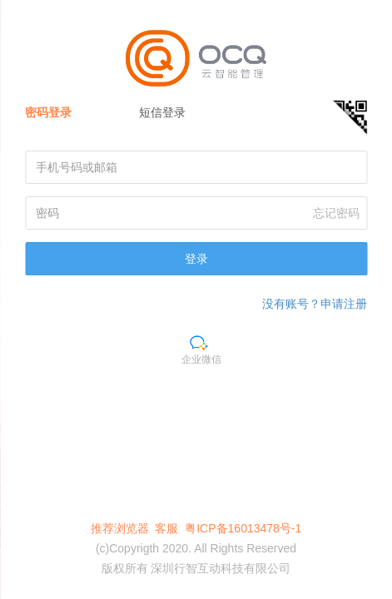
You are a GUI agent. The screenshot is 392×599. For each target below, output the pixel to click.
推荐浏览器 (120, 528)
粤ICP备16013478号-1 (243, 528)
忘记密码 (336, 213)
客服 (166, 528)
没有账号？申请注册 (314, 303)
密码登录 (48, 112)
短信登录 (162, 112)
